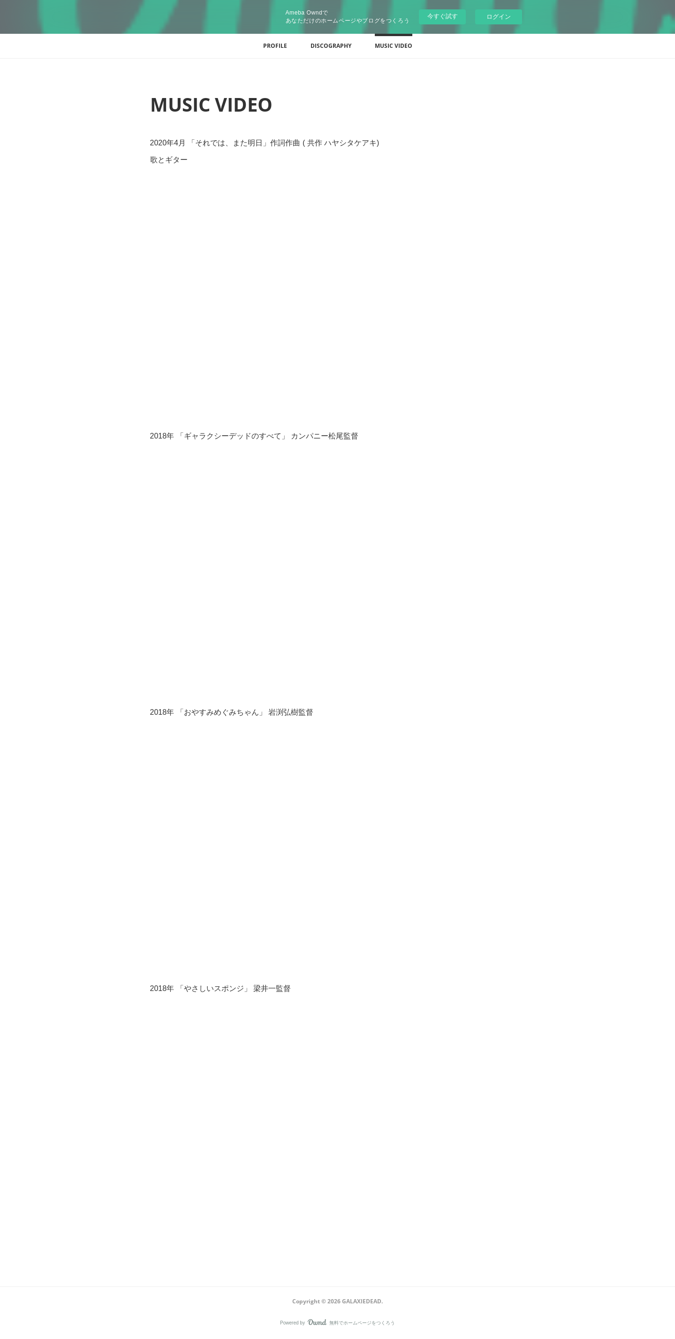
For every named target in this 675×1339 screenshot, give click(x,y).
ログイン (498, 16)
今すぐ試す (442, 16)
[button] (275, 46)
